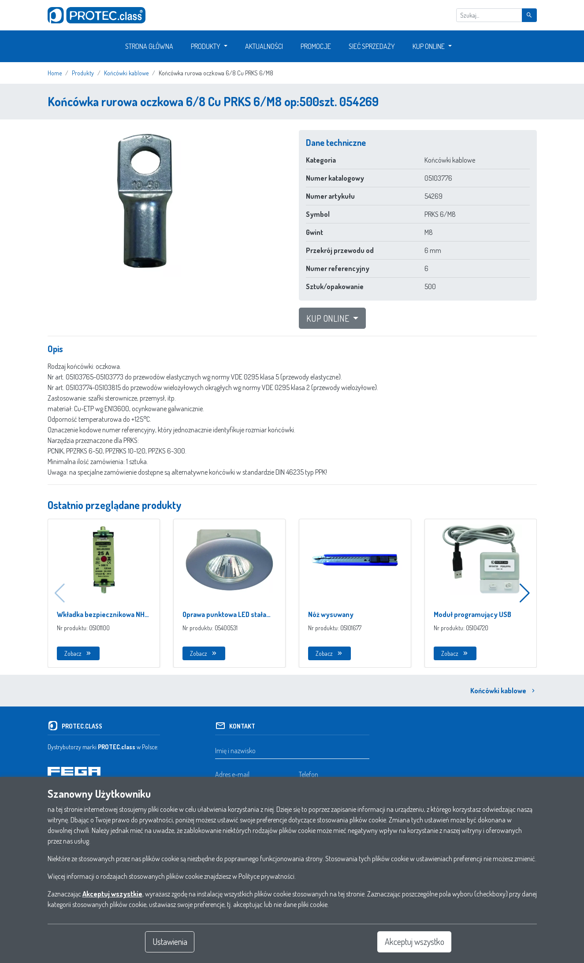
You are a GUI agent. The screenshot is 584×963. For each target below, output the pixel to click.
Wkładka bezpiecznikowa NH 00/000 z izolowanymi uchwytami (101, 615)
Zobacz (78, 653)
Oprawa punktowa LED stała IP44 (224, 615)
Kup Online (429, 46)
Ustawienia (169, 942)
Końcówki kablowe (503, 690)
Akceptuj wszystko (414, 942)
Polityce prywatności (266, 876)
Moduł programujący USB (472, 614)
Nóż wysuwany (330, 614)
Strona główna (149, 46)
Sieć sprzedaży (372, 46)
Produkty (205, 46)
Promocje (316, 46)
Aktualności (264, 46)
